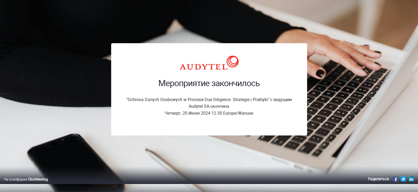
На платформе (26, 184)
